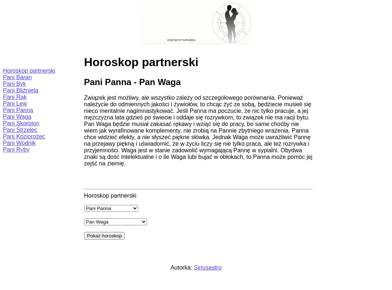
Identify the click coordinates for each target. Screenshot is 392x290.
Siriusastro (208, 267)
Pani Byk (14, 84)
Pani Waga (17, 117)
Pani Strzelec (20, 130)
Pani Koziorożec (24, 136)
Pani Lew (15, 103)
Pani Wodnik (19, 143)
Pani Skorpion (21, 123)
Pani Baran (17, 77)
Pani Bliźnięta (20, 90)
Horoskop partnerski (29, 71)
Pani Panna (18, 110)
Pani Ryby (16, 149)
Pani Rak (15, 97)
